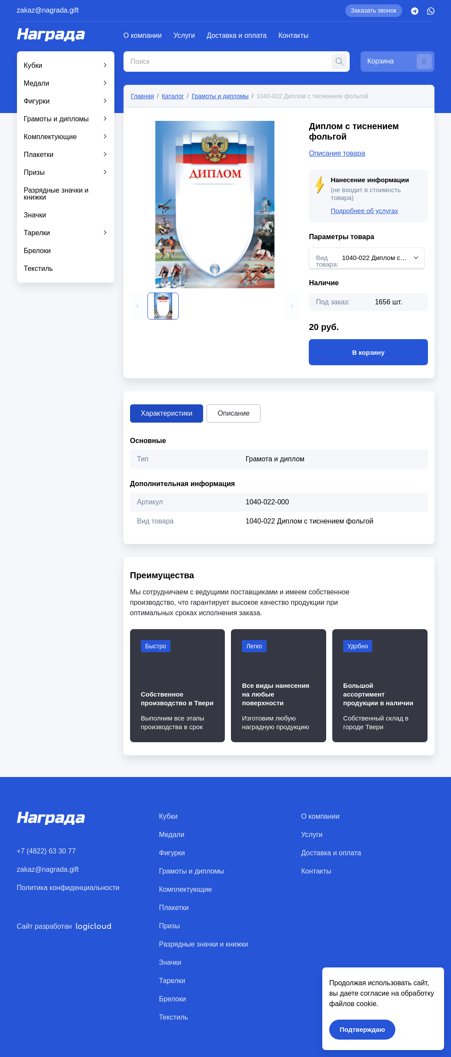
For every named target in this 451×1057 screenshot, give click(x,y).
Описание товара (337, 153)
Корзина (399, 61)
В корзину (368, 352)
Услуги (184, 35)
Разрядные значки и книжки (56, 194)
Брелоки (37, 250)
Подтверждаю (362, 1029)
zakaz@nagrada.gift (48, 10)
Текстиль (38, 268)
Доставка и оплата (237, 35)
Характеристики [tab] (167, 413)
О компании (143, 35)
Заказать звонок (374, 10)
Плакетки (39, 154)
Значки (35, 215)
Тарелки (37, 233)
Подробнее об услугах (364, 210)
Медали (37, 83)
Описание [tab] (233, 413)
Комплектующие (50, 136)
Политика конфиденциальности (68, 887)
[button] (137, 306)
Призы (34, 172)
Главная (142, 96)
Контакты (293, 35)
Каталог (173, 96)
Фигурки (37, 101)
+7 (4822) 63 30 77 (46, 851)
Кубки (33, 65)
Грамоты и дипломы (56, 119)
